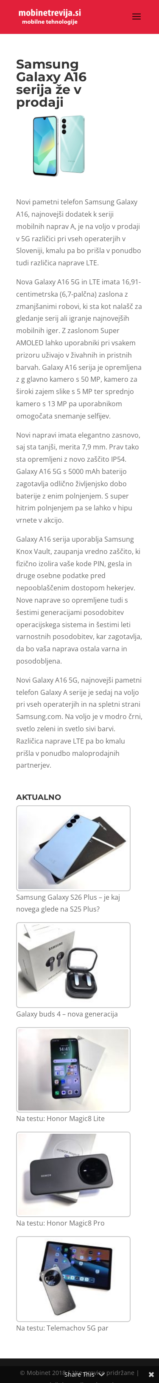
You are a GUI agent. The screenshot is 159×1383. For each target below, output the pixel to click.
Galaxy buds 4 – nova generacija (67, 1014)
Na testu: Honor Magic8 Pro (60, 1223)
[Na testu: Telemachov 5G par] (73, 1279)
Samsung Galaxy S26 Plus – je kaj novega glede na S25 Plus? (68, 903)
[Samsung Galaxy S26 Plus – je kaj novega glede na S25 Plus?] (73, 848)
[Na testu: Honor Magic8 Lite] (73, 1070)
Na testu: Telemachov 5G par (62, 1328)
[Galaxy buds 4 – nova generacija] (73, 965)
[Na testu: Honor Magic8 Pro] (73, 1175)
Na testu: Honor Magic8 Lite (60, 1118)
